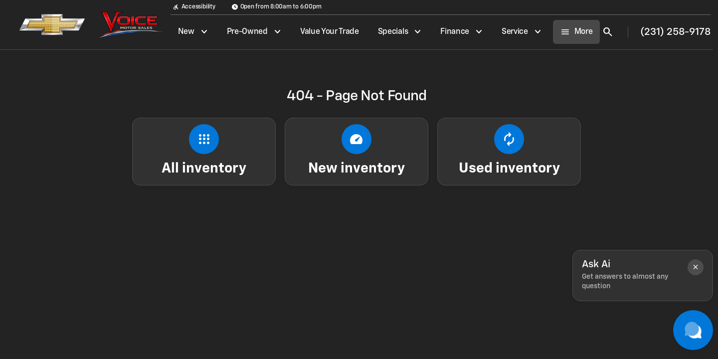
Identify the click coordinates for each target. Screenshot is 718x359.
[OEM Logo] (46, 24)
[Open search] (608, 32)
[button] (696, 267)
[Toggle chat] (693, 330)
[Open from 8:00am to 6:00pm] (276, 7)
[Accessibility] (194, 7)
